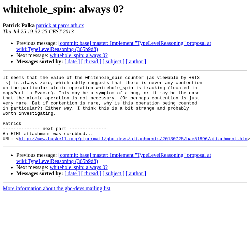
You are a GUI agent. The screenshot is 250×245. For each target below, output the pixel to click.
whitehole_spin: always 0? (79, 55)
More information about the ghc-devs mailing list (57, 202)
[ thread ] (91, 61)
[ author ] (136, 61)
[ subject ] (113, 61)
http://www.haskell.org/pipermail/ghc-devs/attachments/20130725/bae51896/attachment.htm (133, 152)
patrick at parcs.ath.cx (60, 25)
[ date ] (72, 61)
